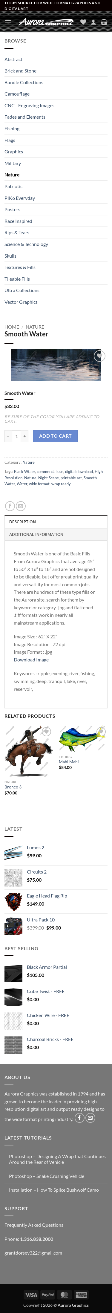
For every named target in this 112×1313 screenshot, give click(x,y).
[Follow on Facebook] (80, 1118)
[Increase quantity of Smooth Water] (24, 436)
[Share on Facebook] (10, 506)
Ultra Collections (21, 290)
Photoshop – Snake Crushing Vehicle (46, 1176)
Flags (9, 140)
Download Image (31, 659)
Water (22, 483)
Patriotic (13, 186)
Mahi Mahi (69, 761)
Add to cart (55, 436)
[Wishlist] (83, 21)
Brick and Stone (20, 70)
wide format (39, 483)
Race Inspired (18, 221)
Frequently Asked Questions (33, 1225)
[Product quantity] (16, 436)
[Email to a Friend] (21, 506)
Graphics (13, 151)
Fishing (11, 128)
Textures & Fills (20, 267)
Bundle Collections (23, 82)
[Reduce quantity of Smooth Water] (8, 436)
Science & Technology (26, 244)
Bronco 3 (13, 787)
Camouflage (17, 93)
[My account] (93, 21)
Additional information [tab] (36, 534)
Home (11, 327)
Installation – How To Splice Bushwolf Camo (54, 1190)
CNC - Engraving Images (29, 105)
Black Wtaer (24, 471)
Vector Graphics (21, 302)
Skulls (10, 256)
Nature (12, 174)
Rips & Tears (16, 232)
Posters (12, 209)
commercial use (50, 471)
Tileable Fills (17, 279)
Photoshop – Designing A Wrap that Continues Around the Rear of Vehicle (57, 1159)
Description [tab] (22, 521)
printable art (71, 477)
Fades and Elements (24, 117)
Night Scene (48, 477)
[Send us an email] (90, 1118)
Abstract (13, 59)
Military (12, 163)
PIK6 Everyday (19, 198)
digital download (79, 471)
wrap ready (61, 483)
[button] (8, 22)
